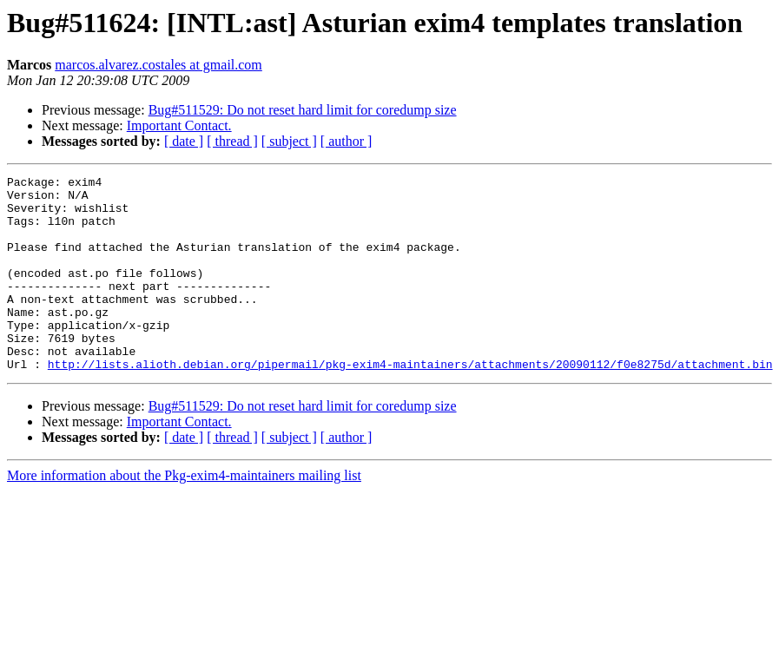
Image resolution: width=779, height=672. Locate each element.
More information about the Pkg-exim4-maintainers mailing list (184, 514)
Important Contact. (179, 125)
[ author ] (346, 141)
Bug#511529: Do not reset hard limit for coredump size (303, 109)
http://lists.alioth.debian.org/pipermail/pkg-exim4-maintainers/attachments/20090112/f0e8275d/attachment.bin (410, 403)
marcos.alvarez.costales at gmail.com (158, 64)
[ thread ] (232, 141)
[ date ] (183, 141)
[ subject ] (289, 141)
